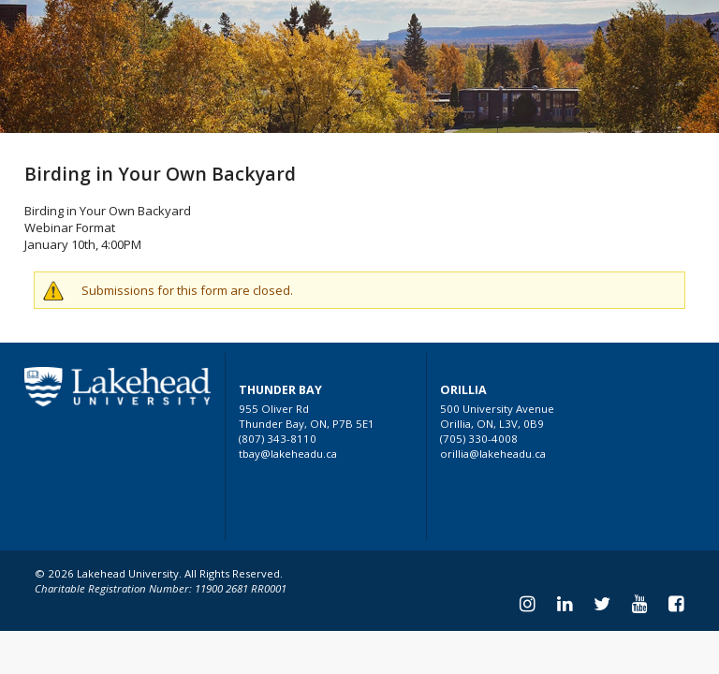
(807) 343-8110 (277, 439)
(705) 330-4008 (479, 439)
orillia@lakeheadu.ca (493, 454)
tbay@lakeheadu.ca (288, 454)
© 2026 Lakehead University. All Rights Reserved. (159, 573)
